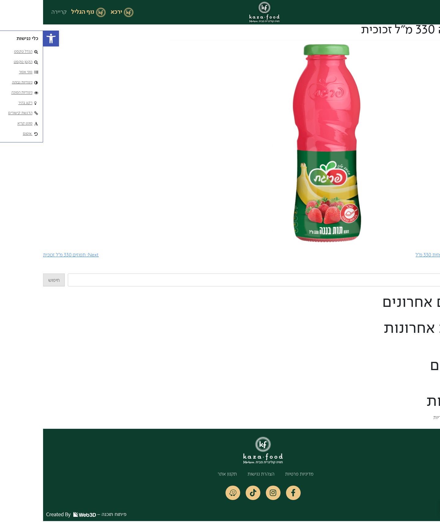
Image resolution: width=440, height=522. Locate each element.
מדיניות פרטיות (256, 474)
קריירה (16, 12)
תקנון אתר (184, 474)
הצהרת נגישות (217, 474)
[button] (8, 38)
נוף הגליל (39, 12)
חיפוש (434, 269)
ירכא (73, 12)
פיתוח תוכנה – (43, 515)
